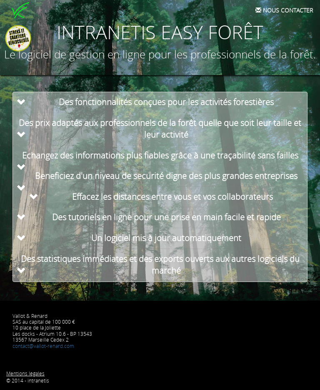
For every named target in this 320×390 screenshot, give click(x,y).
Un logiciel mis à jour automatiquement (166, 238)
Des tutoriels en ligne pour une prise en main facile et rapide (166, 217)
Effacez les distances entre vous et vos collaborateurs (172, 196)
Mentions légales (25, 373)
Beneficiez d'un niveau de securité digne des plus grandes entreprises (166, 175)
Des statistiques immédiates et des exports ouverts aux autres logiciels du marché (160, 265)
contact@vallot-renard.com (43, 346)
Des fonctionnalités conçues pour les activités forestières (166, 102)
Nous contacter (284, 10)
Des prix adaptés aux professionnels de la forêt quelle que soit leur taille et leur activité (160, 129)
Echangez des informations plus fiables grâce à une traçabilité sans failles (160, 155)
